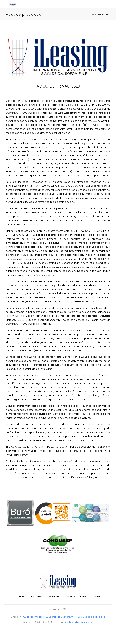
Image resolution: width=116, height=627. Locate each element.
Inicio (86, 14)
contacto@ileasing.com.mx (80, 622)
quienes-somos (36, 596)
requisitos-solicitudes (76, 596)
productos (54, 596)
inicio (21, 596)
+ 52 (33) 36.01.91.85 (42, 622)
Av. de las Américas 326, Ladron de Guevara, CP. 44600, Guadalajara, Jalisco (64, 616)
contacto (98, 596)
